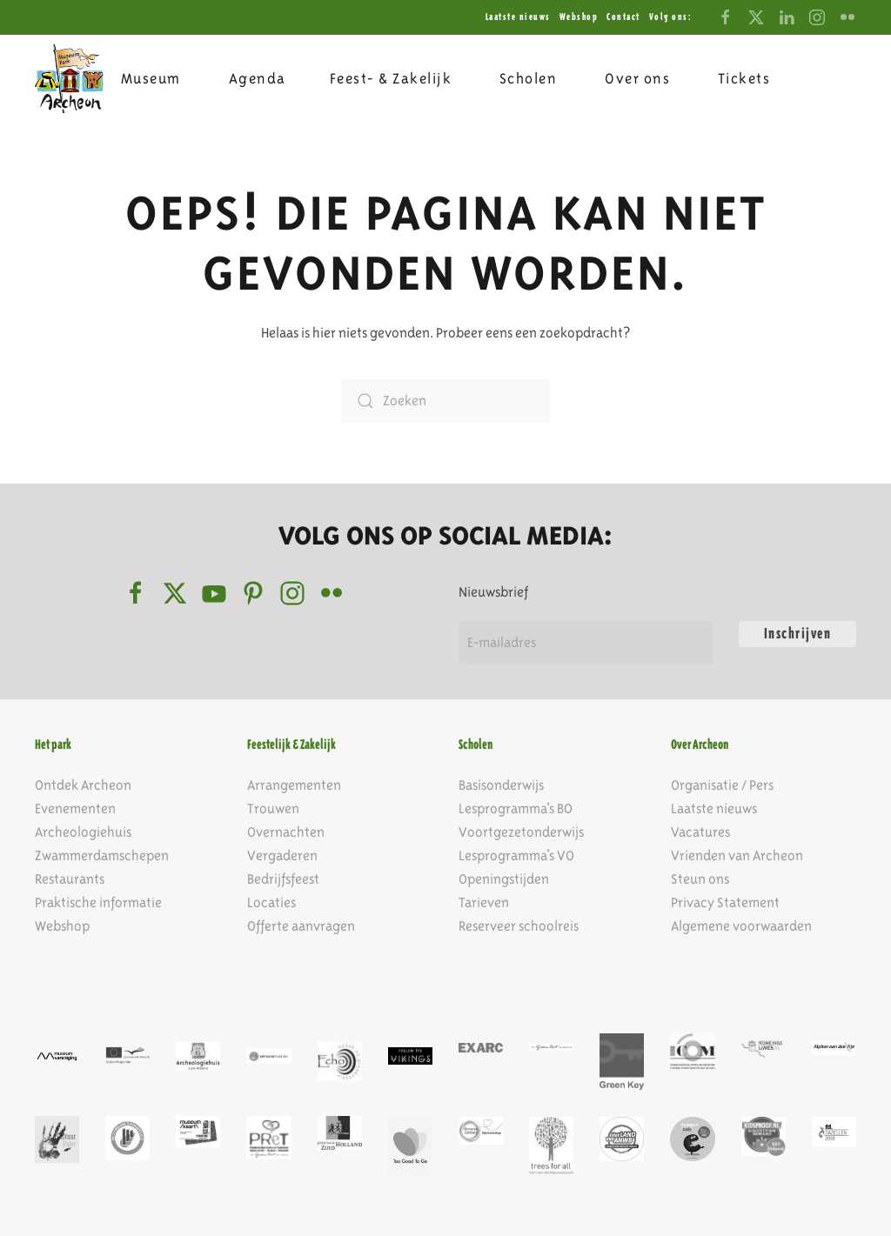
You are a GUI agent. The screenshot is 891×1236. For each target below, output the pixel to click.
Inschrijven (798, 634)
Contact (623, 17)
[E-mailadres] (586, 643)
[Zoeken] (445, 401)
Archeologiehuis (83, 832)
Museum (151, 78)
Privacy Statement (725, 902)
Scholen (528, 78)
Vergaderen (282, 855)
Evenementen (75, 808)
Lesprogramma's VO (516, 855)
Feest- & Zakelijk (391, 78)
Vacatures (700, 832)
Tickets (744, 78)
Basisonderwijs (501, 785)
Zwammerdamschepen (102, 855)
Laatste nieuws (518, 17)
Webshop (579, 17)
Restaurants (69, 879)
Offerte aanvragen (301, 926)
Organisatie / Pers (722, 785)
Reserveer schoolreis (519, 926)
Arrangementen (294, 785)
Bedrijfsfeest (283, 879)
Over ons (637, 78)
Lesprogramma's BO (516, 808)
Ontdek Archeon (83, 785)
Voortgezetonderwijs (521, 832)
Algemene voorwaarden (741, 926)
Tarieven (484, 902)
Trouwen (273, 808)
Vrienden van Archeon (737, 855)
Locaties (271, 902)
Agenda (257, 78)
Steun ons (700, 879)
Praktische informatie (98, 902)
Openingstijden (504, 879)
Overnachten (286, 832)
